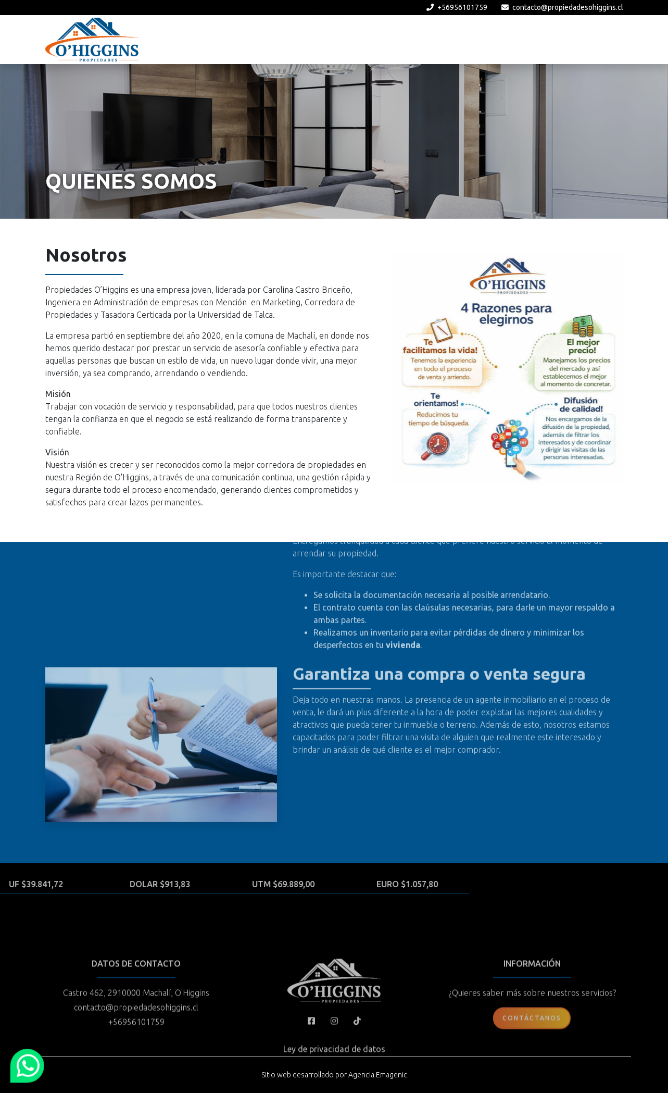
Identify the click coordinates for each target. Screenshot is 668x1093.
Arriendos (418, 38)
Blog (560, 38)
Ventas (374, 38)
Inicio (290, 38)
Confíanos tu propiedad (494, 38)
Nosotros (330, 38)
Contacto (599, 38)
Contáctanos (531, 1057)
